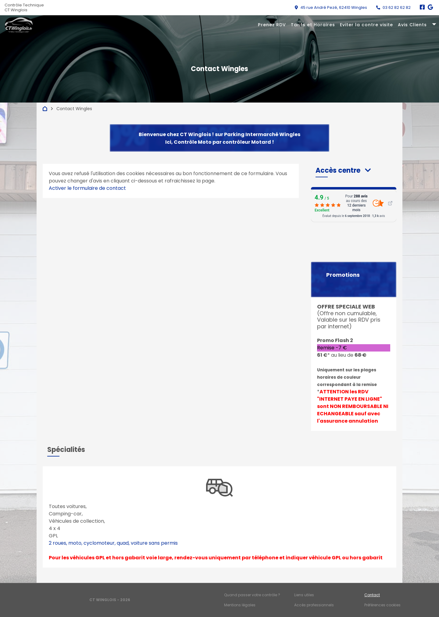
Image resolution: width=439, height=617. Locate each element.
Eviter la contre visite (366, 25)
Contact (372, 594)
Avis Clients (412, 25)
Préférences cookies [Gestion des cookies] (382, 605)
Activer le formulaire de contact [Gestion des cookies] (87, 188)
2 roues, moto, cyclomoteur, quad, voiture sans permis (113, 543)
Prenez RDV (272, 25)
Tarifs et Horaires (313, 25)
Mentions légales (239, 605)
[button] (343, 170)
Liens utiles (304, 594)
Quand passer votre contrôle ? (252, 594)
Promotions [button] (343, 274)
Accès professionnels (314, 605)
